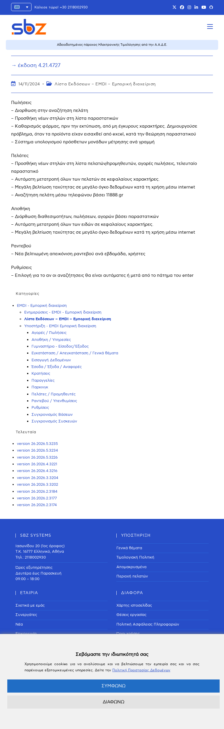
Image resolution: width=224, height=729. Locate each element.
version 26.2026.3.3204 (37, 478)
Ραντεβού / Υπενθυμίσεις (54, 401)
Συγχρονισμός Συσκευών (54, 421)
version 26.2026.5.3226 (37, 457)
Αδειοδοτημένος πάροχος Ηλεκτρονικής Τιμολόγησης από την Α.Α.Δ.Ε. (112, 45)
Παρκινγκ (40, 387)
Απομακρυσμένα (131, 567)
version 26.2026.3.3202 (37, 484)
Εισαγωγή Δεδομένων (51, 360)
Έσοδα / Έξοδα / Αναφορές (57, 366)
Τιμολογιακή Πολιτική (135, 557)
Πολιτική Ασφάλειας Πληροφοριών (147, 624)
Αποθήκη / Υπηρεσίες (51, 339)
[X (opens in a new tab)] (174, 7)
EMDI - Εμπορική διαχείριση (42, 305)
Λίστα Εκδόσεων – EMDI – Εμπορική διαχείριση (105, 84)
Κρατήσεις (41, 373)
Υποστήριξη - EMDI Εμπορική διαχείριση (60, 326)
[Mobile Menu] (210, 26)
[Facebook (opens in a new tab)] (182, 7)
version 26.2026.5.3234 (37, 450)
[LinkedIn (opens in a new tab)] (196, 7)
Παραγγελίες (43, 380)
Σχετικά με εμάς (30, 605)
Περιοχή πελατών (132, 576)
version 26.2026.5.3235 (37, 443)
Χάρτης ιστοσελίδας (134, 605)
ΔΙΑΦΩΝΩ (113, 702)
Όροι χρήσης (128, 633)
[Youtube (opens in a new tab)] (204, 7)
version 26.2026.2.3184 (37, 491)
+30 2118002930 (74, 7)
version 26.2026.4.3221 (37, 464)
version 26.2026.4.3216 (37, 471)
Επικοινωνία (25, 633)
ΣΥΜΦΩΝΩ (113, 685)
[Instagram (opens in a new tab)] (189, 7)
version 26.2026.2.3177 (37, 498)
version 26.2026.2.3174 (37, 505)
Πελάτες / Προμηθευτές (54, 394)
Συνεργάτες (26, 614)
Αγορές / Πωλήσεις (49, 332)
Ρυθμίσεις (40, 407)
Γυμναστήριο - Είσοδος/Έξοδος (60, 346)
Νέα (19, 624)
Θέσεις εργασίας (131, 614)
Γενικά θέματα (129, 548)
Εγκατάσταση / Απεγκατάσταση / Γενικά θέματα (75, 353)
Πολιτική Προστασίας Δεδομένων (141, 670)
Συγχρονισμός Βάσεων (52, 414)
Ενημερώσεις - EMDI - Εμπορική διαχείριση (63, 312)
